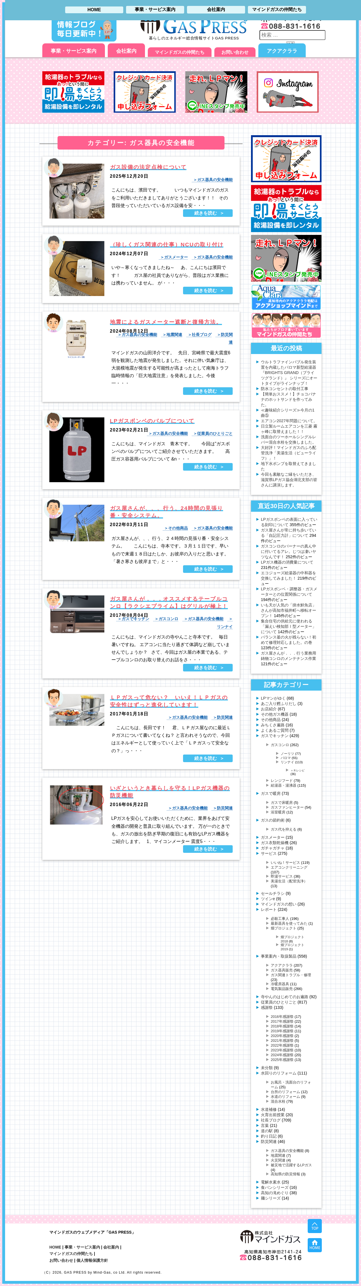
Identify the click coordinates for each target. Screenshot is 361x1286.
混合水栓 (278, 1101)
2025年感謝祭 (282, 1060)
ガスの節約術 (273, 820)
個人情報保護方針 (92, 1260)
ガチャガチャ (273, 848)
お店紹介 (269, 709)
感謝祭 (267, 1007)
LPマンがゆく (273, 698)
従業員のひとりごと (215, 433)
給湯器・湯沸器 (283, 785)
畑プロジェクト (283, 928)
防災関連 (225, 717)
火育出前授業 (273, 1115)
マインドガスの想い (278, 904)
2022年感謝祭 (282, 1045)
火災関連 (278, 1160)
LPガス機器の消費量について (287, 562)
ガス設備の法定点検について (148, 167)
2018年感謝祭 (282, 1026)
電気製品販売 (282, 989)
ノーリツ (287, 753)
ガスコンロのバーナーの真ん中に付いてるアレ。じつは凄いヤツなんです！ (288, 551)
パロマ (286, 758)
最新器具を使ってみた (289, 923)
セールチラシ (273, 893)
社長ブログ (202, 334)
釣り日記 (269, 1136)
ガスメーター (176, 257)
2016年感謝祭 (282, 1016)
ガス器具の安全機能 (215, 179)
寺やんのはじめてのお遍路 (284, 996)
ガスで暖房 (271, 793)
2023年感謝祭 (282, 1050)
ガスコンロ (168, 619)
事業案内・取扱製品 (278, 956)
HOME (55, 1247)
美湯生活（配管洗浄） (289, 881)
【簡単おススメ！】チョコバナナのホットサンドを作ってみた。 (288, 399)
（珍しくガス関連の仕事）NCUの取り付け (167, 245)
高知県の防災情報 (285, 1174)
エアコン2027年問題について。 (289, 421)
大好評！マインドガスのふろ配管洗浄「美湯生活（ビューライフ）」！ (288, 452)
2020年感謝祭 (282, 1036)
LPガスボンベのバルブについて (152, 421)
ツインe (268, 898)
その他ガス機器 (275, 714)
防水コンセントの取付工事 (284, 388)
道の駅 (267, 1131)
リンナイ (287, 762)
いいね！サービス (285, 862)
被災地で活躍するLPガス (291, 1165)
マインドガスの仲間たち (179, 52)
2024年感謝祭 (282, 1055)
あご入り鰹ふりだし (278, 703)
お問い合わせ (234, 52)
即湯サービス (282, 876)
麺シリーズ (271, 1198)
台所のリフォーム (285, 1092)
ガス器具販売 (282, 970)
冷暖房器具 (280, 984)
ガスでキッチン (135, 619)
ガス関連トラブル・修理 (291, 975)
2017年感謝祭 (282, 1021)
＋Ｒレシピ (297, 770)
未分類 (267, 1067)
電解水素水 (271, 1182)
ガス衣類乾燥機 (275, 842)
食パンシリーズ (275, 1187)
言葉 (265, 1125)
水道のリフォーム (285, 1096)
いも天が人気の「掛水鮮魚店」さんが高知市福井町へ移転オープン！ (288, 610)
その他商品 (178, 528)
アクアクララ (282, 51)
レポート (269, 909)
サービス (269, 853)
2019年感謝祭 (282, 1031)
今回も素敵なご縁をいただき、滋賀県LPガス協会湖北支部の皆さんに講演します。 (289, 479)
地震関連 (174, 334)
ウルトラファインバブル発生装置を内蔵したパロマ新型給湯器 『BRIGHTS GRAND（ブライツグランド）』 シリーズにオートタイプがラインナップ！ (289, 373)
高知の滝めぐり (275, 1193)
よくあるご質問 (275, 730)
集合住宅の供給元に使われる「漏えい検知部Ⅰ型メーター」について (288, 626)
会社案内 (126, 51)
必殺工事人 (280, 918)
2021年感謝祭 (282, 1040)
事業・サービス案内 (73, 51)
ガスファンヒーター (287, 807)
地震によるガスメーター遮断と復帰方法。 (166, 322)
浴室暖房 (278, 812)
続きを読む (205, 213)
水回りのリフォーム (278, 1073)
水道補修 (269, 1109)
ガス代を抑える (283, 829)
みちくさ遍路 (273, 725)
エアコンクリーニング (289, 867)
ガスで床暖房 (282, 802)
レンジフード (282, 780)
